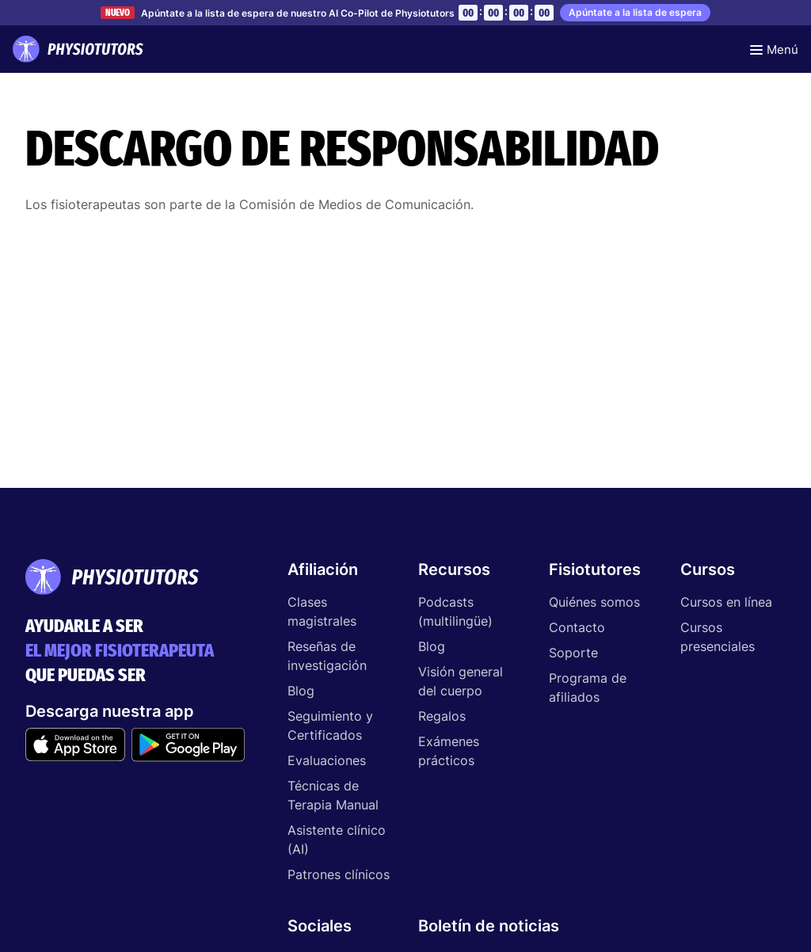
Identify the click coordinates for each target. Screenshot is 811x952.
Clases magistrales (321, 611)
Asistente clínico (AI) (336, 839)
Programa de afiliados (587, 687)
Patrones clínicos (338, 874)
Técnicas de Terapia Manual (333, 795)
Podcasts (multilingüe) (455, 611)
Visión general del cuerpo (460, 681)
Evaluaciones (326, 760)
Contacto (577, 627)
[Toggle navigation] (774, 49)
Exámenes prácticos (448, 750)
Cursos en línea (726, 602)
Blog (300, 691)
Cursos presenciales (717, 636)
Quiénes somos (594, 602)
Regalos (442, 716)
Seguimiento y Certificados (330, 725)
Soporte (573, 653)
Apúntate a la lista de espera (635, 12)
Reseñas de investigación (327, 655)
